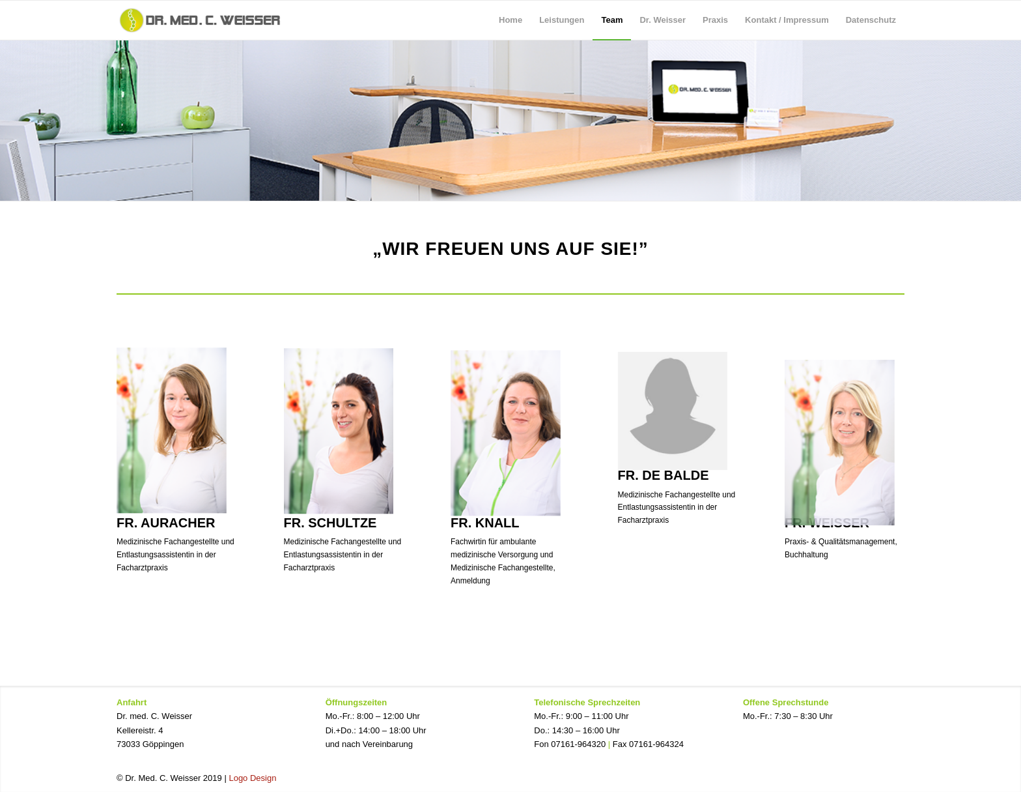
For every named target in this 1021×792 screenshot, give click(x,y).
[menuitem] (510, 20)
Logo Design (252, 778)
